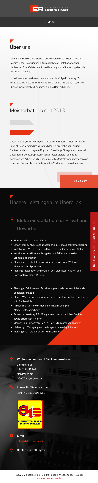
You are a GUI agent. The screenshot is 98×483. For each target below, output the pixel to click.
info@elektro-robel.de (30, 441)
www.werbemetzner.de (49, 478)
